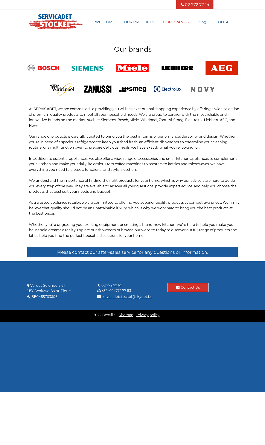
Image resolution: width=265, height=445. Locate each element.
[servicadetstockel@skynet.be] (128, 296)
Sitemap (126, 315)
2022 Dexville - (106, 315)
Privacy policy (148, 315)
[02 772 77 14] (194, 4)
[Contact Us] (188, 287)
